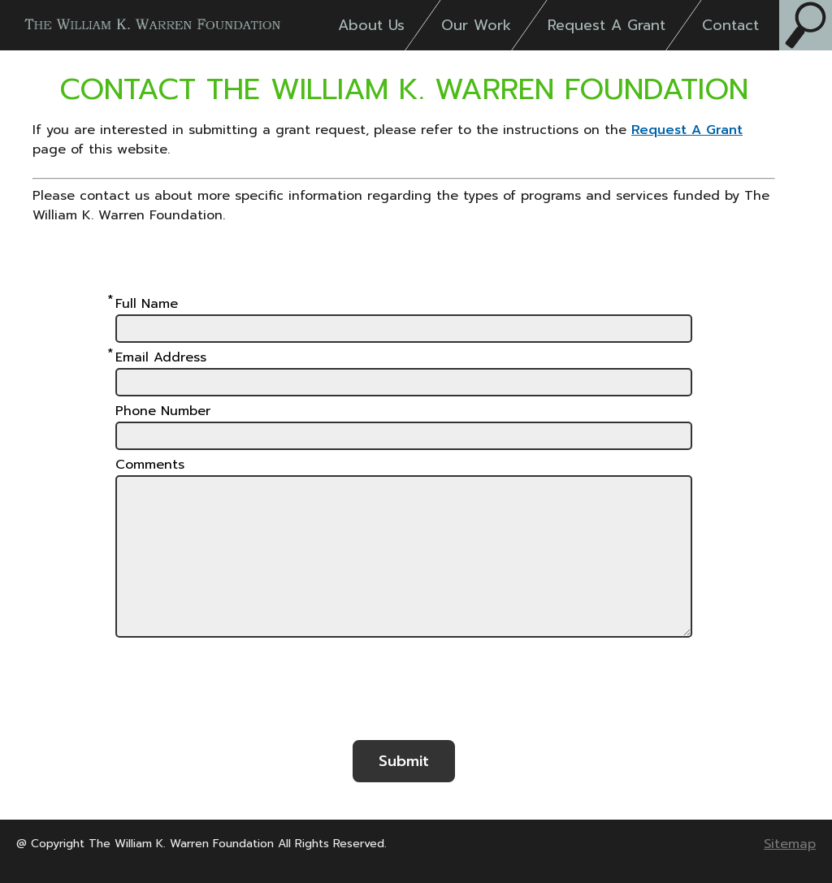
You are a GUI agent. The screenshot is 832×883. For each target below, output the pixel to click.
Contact (730, 25)
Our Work (476, 25)
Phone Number (162, 411)
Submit (404, 761)
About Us (371, 25)
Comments (149, 464)
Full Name (146, 303)
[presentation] (403, 696)
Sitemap (790, 844)
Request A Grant (606, 25)
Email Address (160, 357)
